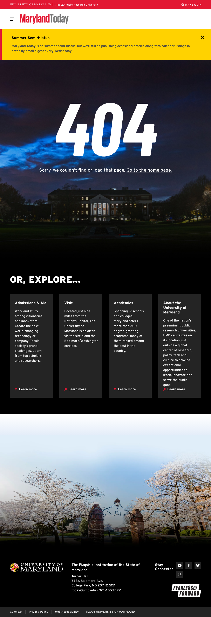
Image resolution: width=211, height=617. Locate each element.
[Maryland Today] (44, 19)
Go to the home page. (149, 170)
